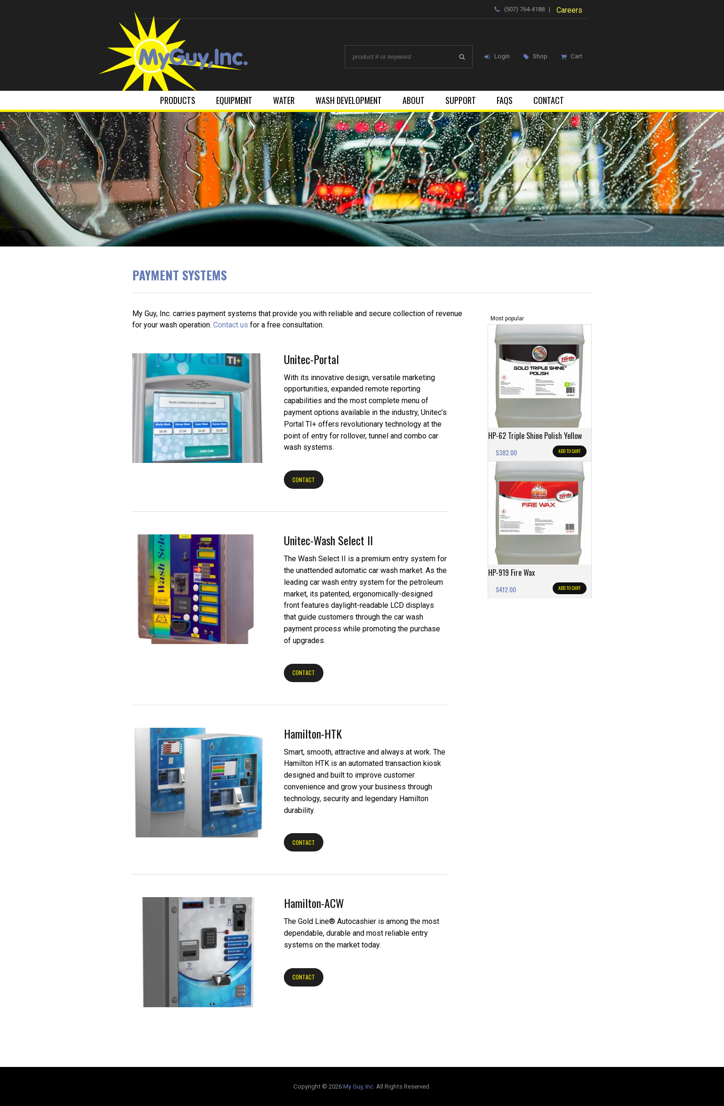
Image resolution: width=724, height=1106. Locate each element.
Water (284, 100)
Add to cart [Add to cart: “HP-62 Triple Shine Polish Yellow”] (569, 450)
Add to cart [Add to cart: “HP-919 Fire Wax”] (569, 587)
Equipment (234, 100)
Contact (548, 100)
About (413, 100)
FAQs (505, 100)
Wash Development (348, 100)
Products (177, 100)
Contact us (230, 324)
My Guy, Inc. (359, 1086)
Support (460, 100)
